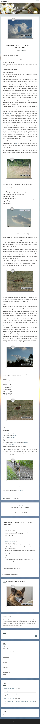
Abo (5, 683)
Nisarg (31, 721)
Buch (14, 435)
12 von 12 (10, 439)
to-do (16, 143)
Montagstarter (11, 437)
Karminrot (10, 59)
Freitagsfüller (11, 444)
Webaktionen (16, 498)
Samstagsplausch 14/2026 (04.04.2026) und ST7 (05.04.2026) (18, 694)
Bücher (26, 442)
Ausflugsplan (9, 113)
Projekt (15, 442)
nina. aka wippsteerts (10, 541)
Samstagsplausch (12, 433)
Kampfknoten (5, 1)
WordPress (23, 721)
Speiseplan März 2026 (9, 688)
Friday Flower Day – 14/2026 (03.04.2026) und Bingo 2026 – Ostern (19, 701)
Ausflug (11, 440)
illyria (24, 50)
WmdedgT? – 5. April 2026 (10, 691)
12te (14, 106)
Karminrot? (20, 490)
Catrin (6, 528)
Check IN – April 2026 (9, 698)
